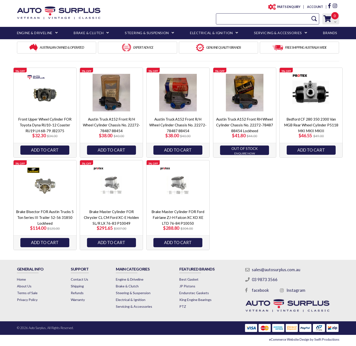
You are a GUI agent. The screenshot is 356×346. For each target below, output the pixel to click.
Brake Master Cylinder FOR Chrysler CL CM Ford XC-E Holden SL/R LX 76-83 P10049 (111, 217)
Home (21, 279)
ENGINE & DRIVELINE (35, 33)
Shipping (77, 286)
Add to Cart (45, 150)
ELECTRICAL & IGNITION (211, 33)
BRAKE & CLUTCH (89, 33)
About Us (24, 286)
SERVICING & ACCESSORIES (278, 33)
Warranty (78, 300)
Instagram (295, 290)
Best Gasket (188, 279)
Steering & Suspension (133, 293)
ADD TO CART (311, 150)
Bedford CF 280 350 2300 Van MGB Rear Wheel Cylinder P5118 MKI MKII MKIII (311, 125)
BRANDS (330, 33)
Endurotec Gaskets (194, 293)
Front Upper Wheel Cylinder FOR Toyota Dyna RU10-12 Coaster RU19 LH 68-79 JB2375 (44, 125)
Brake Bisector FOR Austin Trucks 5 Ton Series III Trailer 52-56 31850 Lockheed (45, 217)
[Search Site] (314, 18)
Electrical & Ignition (130, 300)
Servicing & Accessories (134, 306)
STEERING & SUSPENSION (147, 33)
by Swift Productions (304, 339)
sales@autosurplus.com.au (276, 269)
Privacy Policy (27, 300)
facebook (260, 290)
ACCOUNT (315, 7)
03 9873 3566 (264, 279)
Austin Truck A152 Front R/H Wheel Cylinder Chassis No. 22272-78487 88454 (111, 125)
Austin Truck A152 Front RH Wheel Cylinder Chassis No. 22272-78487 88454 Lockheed (244, 125)
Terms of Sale (27, 293)
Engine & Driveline (129, 279)
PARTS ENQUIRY (287, 7)
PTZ (182, 306)
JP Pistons (187, 286)
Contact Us (79, 279)
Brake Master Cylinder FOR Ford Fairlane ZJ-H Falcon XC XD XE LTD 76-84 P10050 (177, 217)
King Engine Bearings (195, 300)
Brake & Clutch (127, 286)
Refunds (77, 293)
